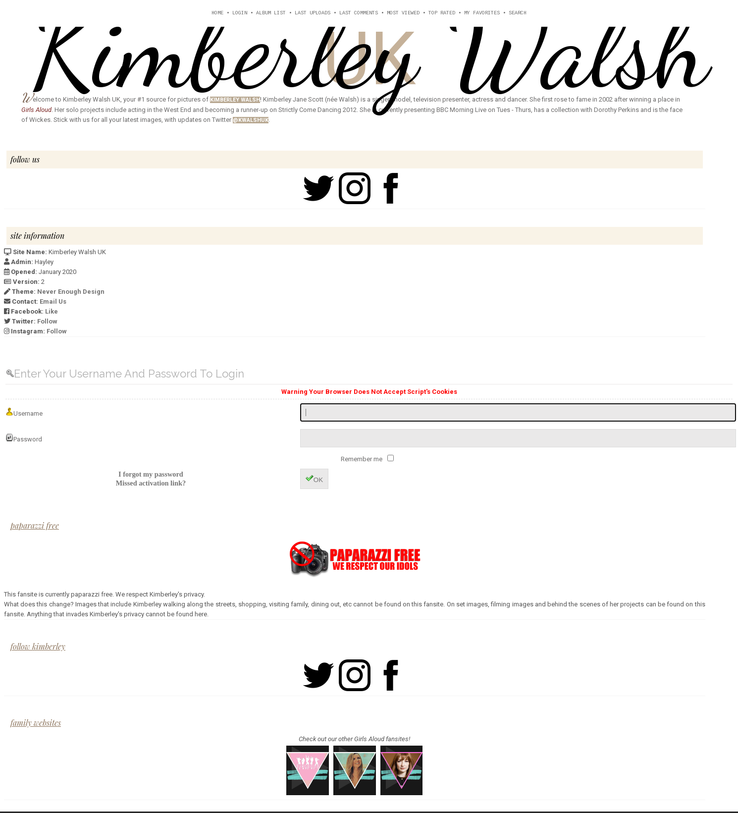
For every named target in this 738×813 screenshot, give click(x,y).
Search (518, 13)
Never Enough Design (71, 291)
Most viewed (403, 13)
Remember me (362, 459)
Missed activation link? (151, 483)
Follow (47, 321)
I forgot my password (150, 474)
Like (51, 311)
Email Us (53, 301)
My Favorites (482, 13)
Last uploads (312, 13)
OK (314, 479)
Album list (271, 13)
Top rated (441, 13)
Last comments (358, 13)
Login (239, 13)
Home (217, 13)
